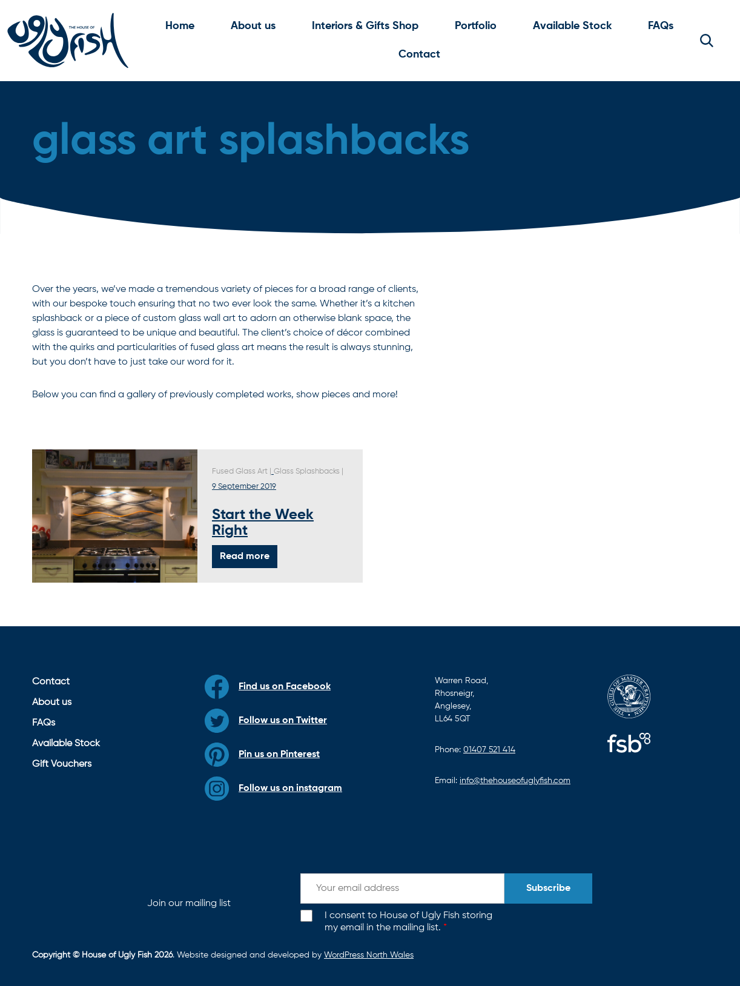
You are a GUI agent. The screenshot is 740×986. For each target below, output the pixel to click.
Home (179, 26)
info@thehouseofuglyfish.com (515, 780)
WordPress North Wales (369, 955)
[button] (706, 40)
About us (253, 26)
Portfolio (476, 26)
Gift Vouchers (61, 764)
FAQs (660, 26)
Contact (419, 54)
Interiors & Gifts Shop (365, 26)
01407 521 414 (489, 750)
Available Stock (572, 26)
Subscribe (548, 888)
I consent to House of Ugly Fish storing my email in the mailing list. (408, 922)
